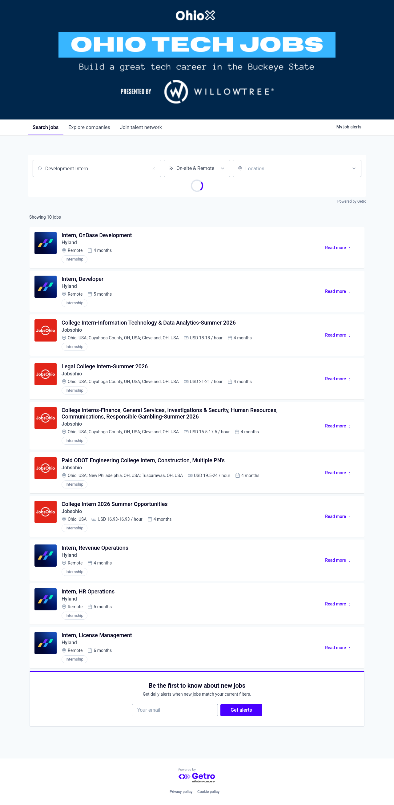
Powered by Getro (351, 201)
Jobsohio (72, 330)
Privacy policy (181, 792)
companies (89, 127)
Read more (341, 249)
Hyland (69, 242)
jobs (45, 127)
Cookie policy (208, 792)
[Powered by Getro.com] (197, 775)
